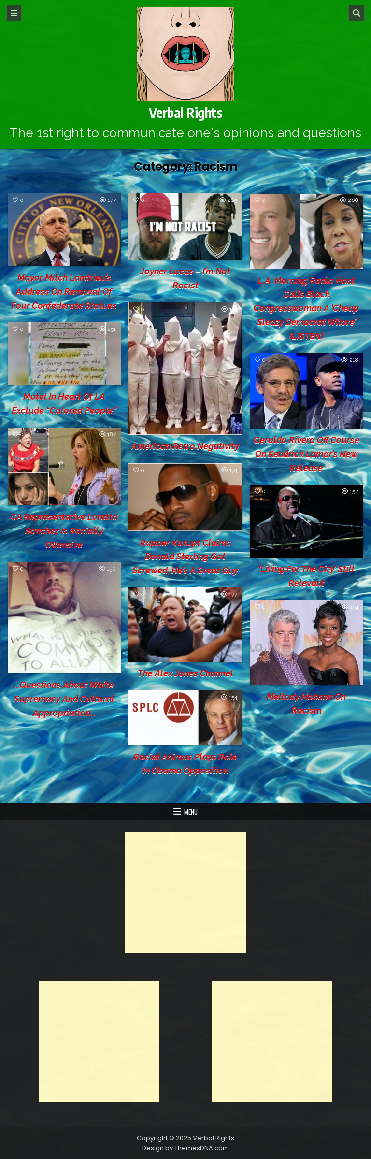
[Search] (356, 13)
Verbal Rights (186, 112)
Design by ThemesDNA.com (185, 1148)
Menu (191, 811)
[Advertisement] (185, 892)
